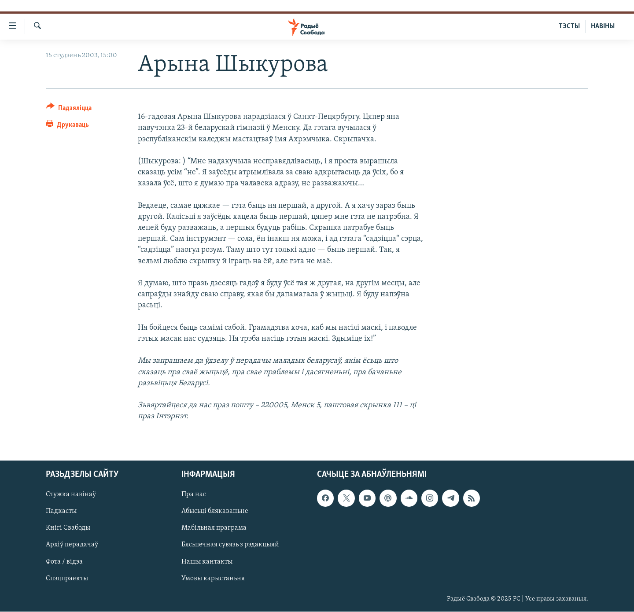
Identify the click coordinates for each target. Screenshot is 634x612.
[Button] (69, 109)
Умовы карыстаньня (213, 578)
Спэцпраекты (67, 578)
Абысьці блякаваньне (214, 511)
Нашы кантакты (206, 561)
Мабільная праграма (214, 528)
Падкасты (61, 511)
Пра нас (193, 494)
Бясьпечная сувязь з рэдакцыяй (230, 545)
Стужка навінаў (71, 494)
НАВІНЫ (603, 26)
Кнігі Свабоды (68, 528)
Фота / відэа (64, 561)
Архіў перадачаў (72, 545)
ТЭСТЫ (569, 26)
